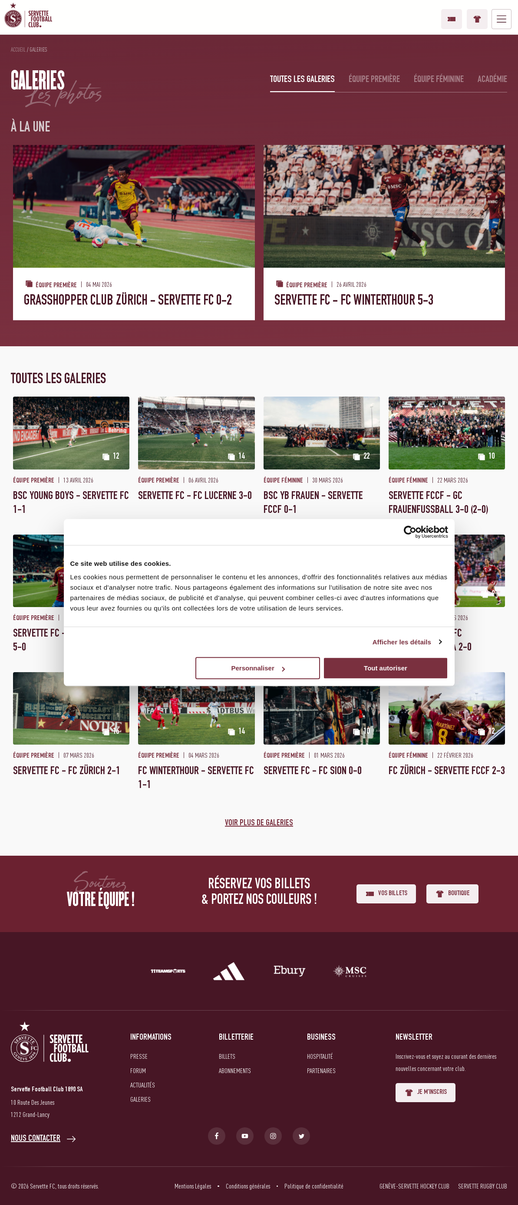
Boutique (477, 19)
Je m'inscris (425, 1092)
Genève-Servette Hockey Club (414, 1186)
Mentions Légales (193, 1186)
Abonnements (235, 1070)
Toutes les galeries (302, 80)
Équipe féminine (439, 80)
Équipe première (374, 80)
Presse (139, 1056)
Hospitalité (320, 1056)
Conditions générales (248, 1186)
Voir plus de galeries (259, 823)
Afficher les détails (402, 642)
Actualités (142, 1085)
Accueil (18, 49)
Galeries (140, 1099)
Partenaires (321, 1070)
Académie (492, 80)
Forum (138, 1070)
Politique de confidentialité (313, 1186)
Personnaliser (258, 668)
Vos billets (451, 19)
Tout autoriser (385, 668)
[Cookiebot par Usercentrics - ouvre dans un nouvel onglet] (410, 531)
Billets (227, 1056)
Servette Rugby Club (482, 1186)
